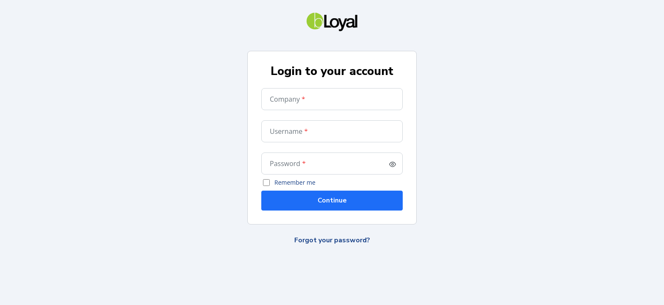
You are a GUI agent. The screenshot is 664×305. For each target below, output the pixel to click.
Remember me (294, 182)
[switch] (392, 164)
